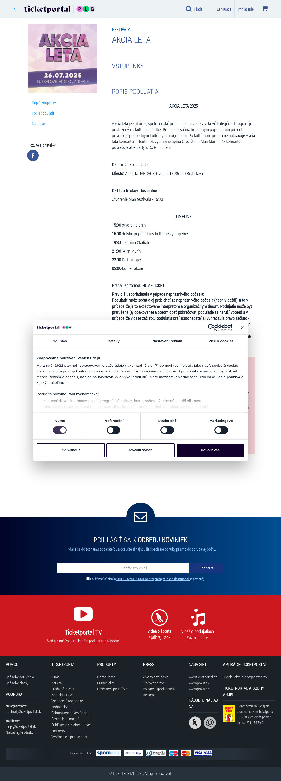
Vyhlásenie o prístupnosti (69, 736)
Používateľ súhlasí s (147, 579)
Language (224, 8)
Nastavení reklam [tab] (167, 341)
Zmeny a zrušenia (155, 676)
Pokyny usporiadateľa (159, 688)
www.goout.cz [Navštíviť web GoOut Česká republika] (199, 688)
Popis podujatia (43, 112)
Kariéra (56, 682)
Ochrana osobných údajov (70, 712)
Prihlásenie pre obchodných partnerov (71, 727)
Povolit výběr (140, 450)
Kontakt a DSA (61, 694)
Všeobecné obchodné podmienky (67, 703)
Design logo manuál (65, 718)
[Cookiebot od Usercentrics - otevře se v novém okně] (211, 327)
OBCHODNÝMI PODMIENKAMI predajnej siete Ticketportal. (153, 579)
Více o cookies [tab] (221, 341)
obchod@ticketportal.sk (23, 711)
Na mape (38, 123)
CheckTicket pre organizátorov (245, 676)
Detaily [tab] (114, 341)
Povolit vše (210, 450)
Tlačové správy (154, 682)
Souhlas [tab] (60, 341)
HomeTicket (106, 676)
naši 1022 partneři (62, 365)
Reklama (149, 694)
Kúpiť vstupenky (44, 102)
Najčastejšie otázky (19, 732)
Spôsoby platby (17, 682)
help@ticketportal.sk (21, 726)
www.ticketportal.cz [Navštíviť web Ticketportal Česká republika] (203, 676)
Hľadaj (194, 9)
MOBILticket (106, 682)
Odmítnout (71, 450)
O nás (55, 676)
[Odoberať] (206, 568)
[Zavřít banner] (242, 327)
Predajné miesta (62, 688)
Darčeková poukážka (112, 688)
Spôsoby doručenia (20, 676)
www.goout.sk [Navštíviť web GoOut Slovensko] (199, 682)
